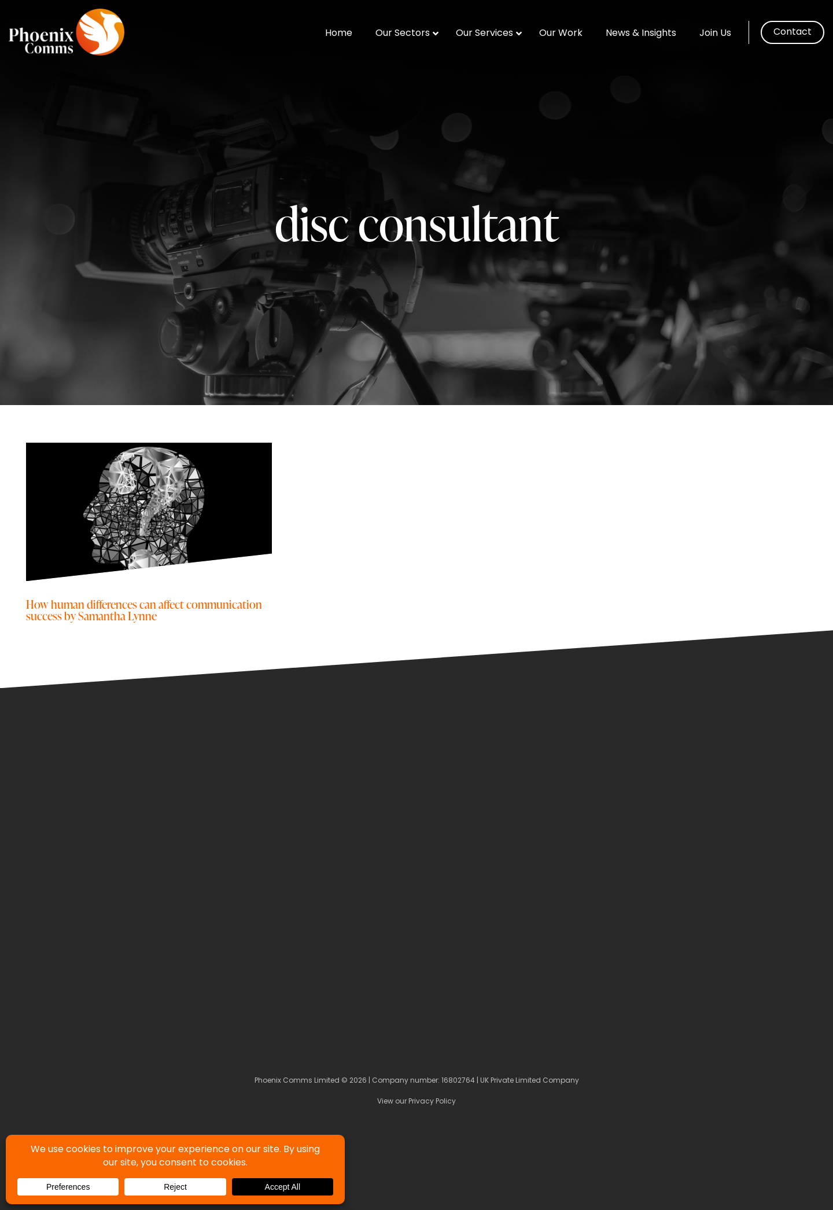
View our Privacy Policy (416, 1102)
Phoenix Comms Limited (297, 1081)
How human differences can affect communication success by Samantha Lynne (144, 609)
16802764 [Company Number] (458, 1081)
